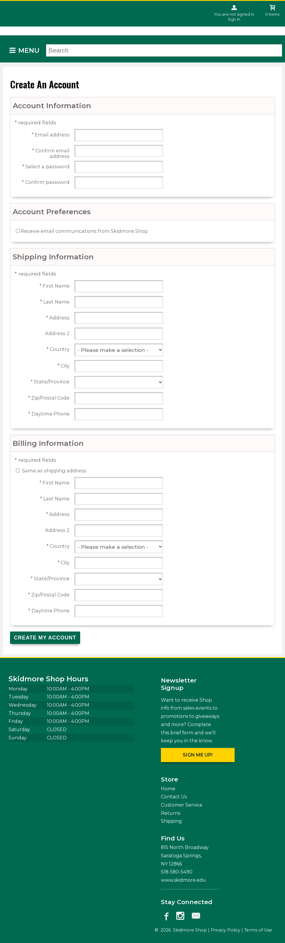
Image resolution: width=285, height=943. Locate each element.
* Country (58, 349)
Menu (28, 51)
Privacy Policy (225, 930)
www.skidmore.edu (183, 880)
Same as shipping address (54, 471)
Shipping (171, 821)
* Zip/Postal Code (49, 398)
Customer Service (181, 805)
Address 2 (57, 333)
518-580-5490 (176, 872)
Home (168, 789)
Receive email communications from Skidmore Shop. (85, 231)
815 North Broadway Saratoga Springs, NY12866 (185, 855)
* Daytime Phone (49, 414)
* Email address (51, 135)
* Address (58, 318)
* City (63, 366)
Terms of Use (258, 930)
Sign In (234, 19)
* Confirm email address (51, 153)
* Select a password (46, 166)
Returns (170, 813)
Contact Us (174, 796)
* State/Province (50, 382)
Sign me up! (197, 755)
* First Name (54, 286)
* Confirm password (46, 182)
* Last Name (55, 302)
